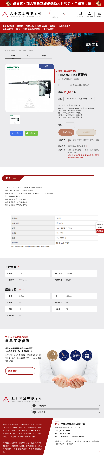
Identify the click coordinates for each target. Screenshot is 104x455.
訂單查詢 (80, 16)
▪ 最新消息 (68, 429)
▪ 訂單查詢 (86, 429)
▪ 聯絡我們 (69, 432)
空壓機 (20, 26)
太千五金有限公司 (21, 14)
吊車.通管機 (8, 29)
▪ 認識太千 (58, 429)
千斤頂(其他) (49, 29)
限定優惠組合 (8, 26)
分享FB (18, 133)
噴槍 (18, 29)
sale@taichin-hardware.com (72, 425)
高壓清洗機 (42, 26)
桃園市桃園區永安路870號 (73, 412)
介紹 (13, 56)
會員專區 (89, 16)
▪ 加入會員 (77, 429)
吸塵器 (53, 26)
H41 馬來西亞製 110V (78, 99)
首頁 (6, 50)
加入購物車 (68, 132)
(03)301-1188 (64, 419)
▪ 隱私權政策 (59, 432)
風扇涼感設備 (64, 26)
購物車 (99, 14)
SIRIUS (5, 449)
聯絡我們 (12, 372)
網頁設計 (12, 449)
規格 (28, 56)
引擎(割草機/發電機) (31, 29)
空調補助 (54, 17)
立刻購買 (89, 132)
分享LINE (33, 133)
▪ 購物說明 (95, 429)
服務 (44, 56)
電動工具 (30, 26)
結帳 (100, 231)
